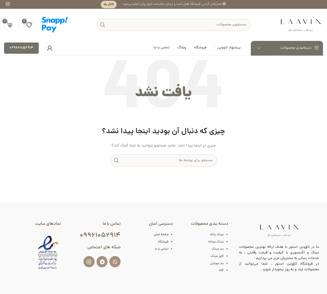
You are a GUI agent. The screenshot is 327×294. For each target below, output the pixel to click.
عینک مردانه (216, 241)
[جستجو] (163, 160)
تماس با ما (161, 249)
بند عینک (218, 249)
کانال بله (108, 4)
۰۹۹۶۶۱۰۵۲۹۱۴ (21, 48)
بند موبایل (217, 263)
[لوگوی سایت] (300, 25)
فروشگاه (163, 241)
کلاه (221, 270)
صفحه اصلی (161, 234)
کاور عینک (217, 256)
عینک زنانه (217, 234)
